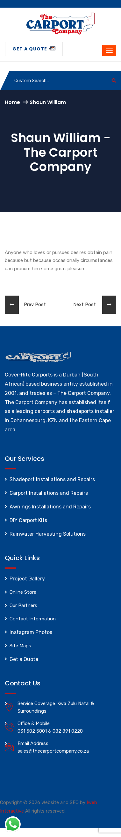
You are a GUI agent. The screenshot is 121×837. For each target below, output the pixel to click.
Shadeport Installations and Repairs (52, 479)
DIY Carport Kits (28, 520)
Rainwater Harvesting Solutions (48, 534)
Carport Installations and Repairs (49, 493)
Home (12, 102)
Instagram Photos (31, 632)
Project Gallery (27, 579)
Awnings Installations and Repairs (50, 507)
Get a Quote (33, 49)
